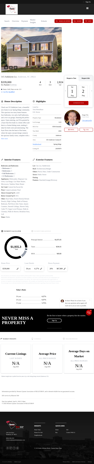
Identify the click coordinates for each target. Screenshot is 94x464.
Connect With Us (70, 432)
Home (57, 429)
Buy (56, 432)
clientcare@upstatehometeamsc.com (15, 440)
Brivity (10, 461)
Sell (67, 429)
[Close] (90, 446)
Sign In (87, 2)
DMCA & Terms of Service (78, 461)
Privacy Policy (66, 461)
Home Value (37, 429)
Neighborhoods (38, 435)
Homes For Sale (38, 432)
